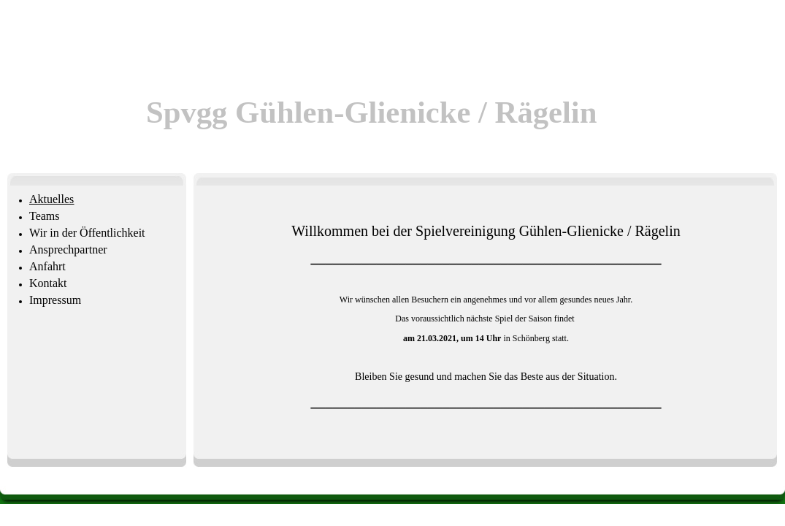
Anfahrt (47, 266)
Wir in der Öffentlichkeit (87, 232)
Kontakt (48, 283)
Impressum (55, 300)
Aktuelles (51, 199)
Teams (44, 216)
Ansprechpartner (68, 249)
